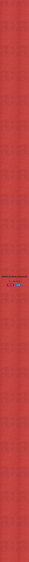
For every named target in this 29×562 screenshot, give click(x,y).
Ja (17, 285)
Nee (9, 285)
